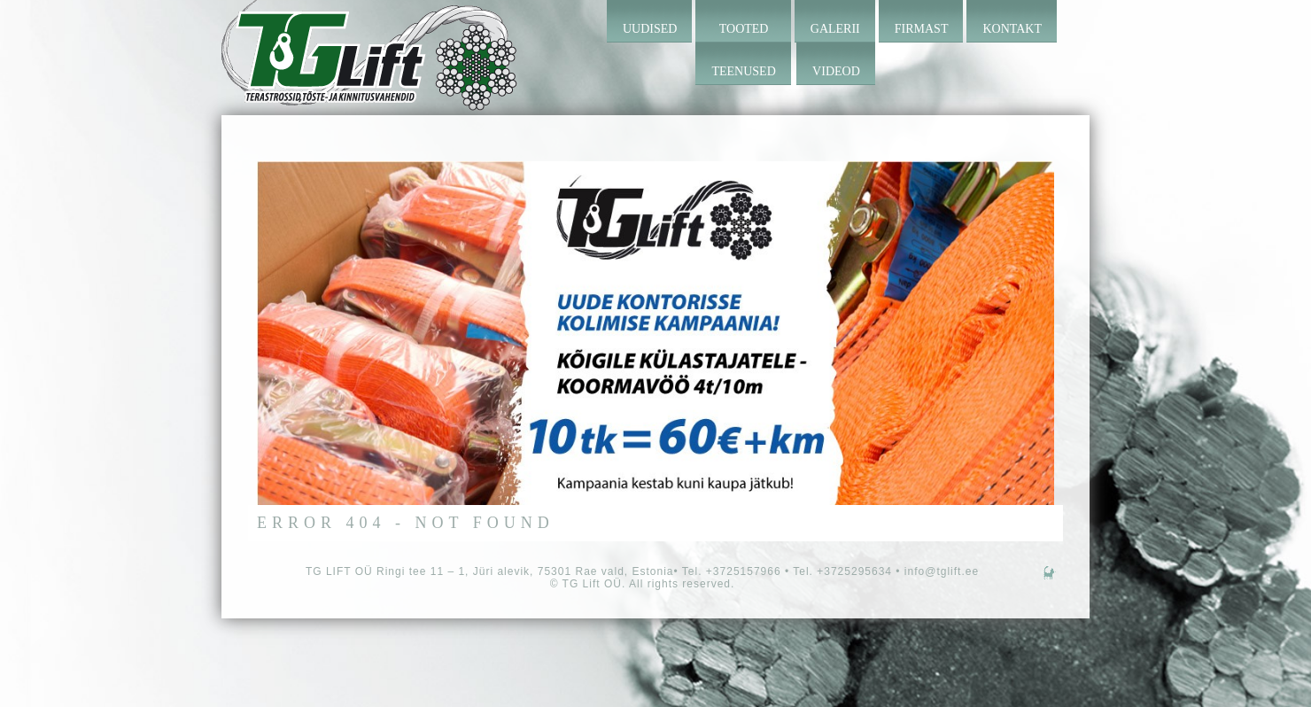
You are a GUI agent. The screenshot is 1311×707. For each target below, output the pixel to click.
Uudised (650, 28)
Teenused (743, 71)
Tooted (744, 28)
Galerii (835, 28)
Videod (836, 71)
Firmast (922, 28)
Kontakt (1012, 28)
